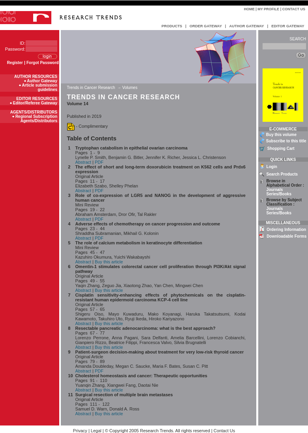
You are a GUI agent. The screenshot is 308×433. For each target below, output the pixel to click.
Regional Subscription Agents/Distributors (36, 118)
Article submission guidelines (39, 87)
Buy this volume (281, 134)
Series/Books (279, 194)
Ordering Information (286, 229)
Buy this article (109, 261)
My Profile (268, 9)
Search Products (282, 174)
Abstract (83, 162)
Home (249, 9)
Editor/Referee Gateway (35, 103)
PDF (99, 162)
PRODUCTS (172, 26)
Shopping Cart (281, 148)
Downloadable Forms (286, 236)
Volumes (129, 87)
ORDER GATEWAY (206, 26)
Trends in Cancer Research (91, 87)
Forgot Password (42, 63)
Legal (96, 430)
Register (15, 63)
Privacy (80, 430)
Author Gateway (42, 81)
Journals (275, 189)
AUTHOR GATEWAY (246, 26)
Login (272, 167)
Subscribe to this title (286, 141)
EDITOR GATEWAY (287, 26)
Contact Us (293, 9)
